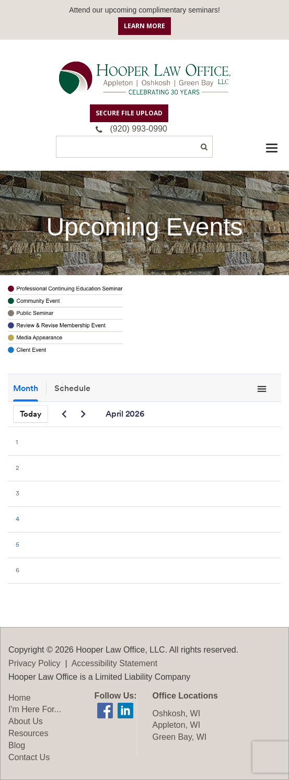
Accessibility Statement (115, 663)
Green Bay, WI (180, 736)
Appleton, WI (177, 724)
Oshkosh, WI (177, 713)
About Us (25, 721)
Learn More (144, 25)
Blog (16, 745)
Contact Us (29, 757)
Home (19, 697)
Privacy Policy (34, 663)
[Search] (134, 147)
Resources (28, 733)
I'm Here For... (34, 709)
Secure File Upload (129, 113)
